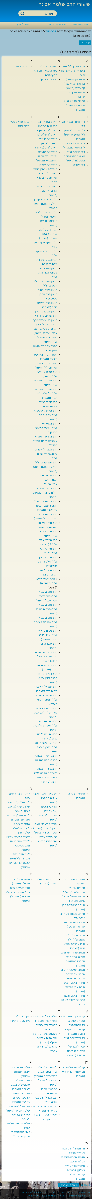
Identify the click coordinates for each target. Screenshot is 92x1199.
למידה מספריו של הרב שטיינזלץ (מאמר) (20, 845)
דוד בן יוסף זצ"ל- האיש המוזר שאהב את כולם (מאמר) (74, 156)
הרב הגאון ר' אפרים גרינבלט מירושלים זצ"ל (46, 454)
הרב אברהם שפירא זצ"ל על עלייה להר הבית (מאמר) (46, 393)
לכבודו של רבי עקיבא (18, 837)
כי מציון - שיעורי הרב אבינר (62, 1192)
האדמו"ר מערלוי (48, 164)
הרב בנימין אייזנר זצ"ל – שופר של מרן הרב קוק (46, 428)
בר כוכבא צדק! (48, 79)
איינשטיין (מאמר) (75, 79)
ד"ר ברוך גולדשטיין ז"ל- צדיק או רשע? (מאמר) (74, 134)
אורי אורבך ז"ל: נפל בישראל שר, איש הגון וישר (73, 71)
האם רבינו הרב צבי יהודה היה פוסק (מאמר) (46, 190)
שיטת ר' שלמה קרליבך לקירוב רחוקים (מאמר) (21, 1097)
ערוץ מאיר (33, 1195)
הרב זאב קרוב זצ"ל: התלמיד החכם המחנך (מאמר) (45, 467)
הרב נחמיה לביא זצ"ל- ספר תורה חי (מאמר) (46, 609)
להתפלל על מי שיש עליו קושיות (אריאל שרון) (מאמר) (19, 806)
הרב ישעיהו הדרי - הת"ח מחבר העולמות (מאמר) (45, 492)
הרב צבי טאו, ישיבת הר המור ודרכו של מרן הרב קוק (46, 656)
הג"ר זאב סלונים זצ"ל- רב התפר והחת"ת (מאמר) (48, 234)
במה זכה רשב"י (48, 66)
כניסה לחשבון (23, 24)
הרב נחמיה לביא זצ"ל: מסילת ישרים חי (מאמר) (45, 622)
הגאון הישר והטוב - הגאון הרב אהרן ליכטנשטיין (46, 294)
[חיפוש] (40, 13)
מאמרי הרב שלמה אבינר (53, 1195)
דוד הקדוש (79, 164)
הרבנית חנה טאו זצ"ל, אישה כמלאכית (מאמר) (45, 725)
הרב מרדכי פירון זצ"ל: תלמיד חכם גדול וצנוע (47, 561)
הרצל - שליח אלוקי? (45, 755)
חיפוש (23, 13)
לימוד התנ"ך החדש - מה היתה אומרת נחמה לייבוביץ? (18, 819)
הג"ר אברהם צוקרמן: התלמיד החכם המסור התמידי (45, 203)
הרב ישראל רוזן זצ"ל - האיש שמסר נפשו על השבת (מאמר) (45, 505)
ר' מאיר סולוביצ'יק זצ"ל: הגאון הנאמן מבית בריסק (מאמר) (45, 1071)
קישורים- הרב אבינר (57, 24)
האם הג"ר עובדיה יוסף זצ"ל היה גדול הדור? (46, 178)
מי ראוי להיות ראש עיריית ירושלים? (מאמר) (74, 926)
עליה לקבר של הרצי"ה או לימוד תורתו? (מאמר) (76, 1051)
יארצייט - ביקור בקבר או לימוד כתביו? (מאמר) (45, 798)
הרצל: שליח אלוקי (47, 768)
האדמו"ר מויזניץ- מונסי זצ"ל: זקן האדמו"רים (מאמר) (46, 143)
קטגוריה (85, 1184)
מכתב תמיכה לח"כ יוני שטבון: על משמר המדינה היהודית (72, 974)
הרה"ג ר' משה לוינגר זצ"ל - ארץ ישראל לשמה (45, 747)
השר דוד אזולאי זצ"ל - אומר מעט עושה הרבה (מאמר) (45, 777)
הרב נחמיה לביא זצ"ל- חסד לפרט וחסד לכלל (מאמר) (46, 596)
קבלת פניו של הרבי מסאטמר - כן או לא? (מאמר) (73, 1071)
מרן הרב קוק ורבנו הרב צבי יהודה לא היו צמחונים (73, 1000)
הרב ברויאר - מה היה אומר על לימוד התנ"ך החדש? (45, 441)
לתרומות (51, 31)
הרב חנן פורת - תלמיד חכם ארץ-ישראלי (48, 479)
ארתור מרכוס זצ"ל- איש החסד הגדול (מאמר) (74, 105)
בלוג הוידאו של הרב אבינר (34, 1192)
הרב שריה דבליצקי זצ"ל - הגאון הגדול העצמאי (46, 699)
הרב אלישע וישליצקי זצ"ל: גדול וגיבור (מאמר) (45, 415)
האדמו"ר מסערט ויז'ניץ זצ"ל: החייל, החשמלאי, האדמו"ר (46, 156)
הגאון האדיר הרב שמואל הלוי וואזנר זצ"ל (47, 272)
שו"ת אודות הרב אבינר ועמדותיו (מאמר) (21, 1071)
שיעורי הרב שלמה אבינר (64, 4)
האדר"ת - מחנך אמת (45, 169)
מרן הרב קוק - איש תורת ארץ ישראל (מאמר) (74, 987)
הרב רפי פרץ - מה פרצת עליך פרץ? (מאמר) (47, 678)
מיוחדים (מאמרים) (69, 1185)
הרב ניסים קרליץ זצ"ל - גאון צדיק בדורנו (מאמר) (47, 635)
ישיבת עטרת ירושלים (78, 1195)
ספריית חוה (84, 1192)
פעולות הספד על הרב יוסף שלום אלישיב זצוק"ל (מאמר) (45, 1038)
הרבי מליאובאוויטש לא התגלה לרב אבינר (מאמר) (45, 712)
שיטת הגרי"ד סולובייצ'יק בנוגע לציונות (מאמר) (20, 1084)
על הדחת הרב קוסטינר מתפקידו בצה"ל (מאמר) (75, 1029)
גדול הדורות (23, 66)
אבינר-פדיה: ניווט (80, 24)
